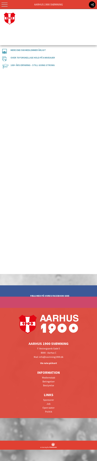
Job (48, 403)
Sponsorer (48, 399)
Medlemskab (48, 377)
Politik (48, 411)
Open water (48, 407)
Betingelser (48, 381)
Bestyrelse (48, 385)
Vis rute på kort (48, 363)
